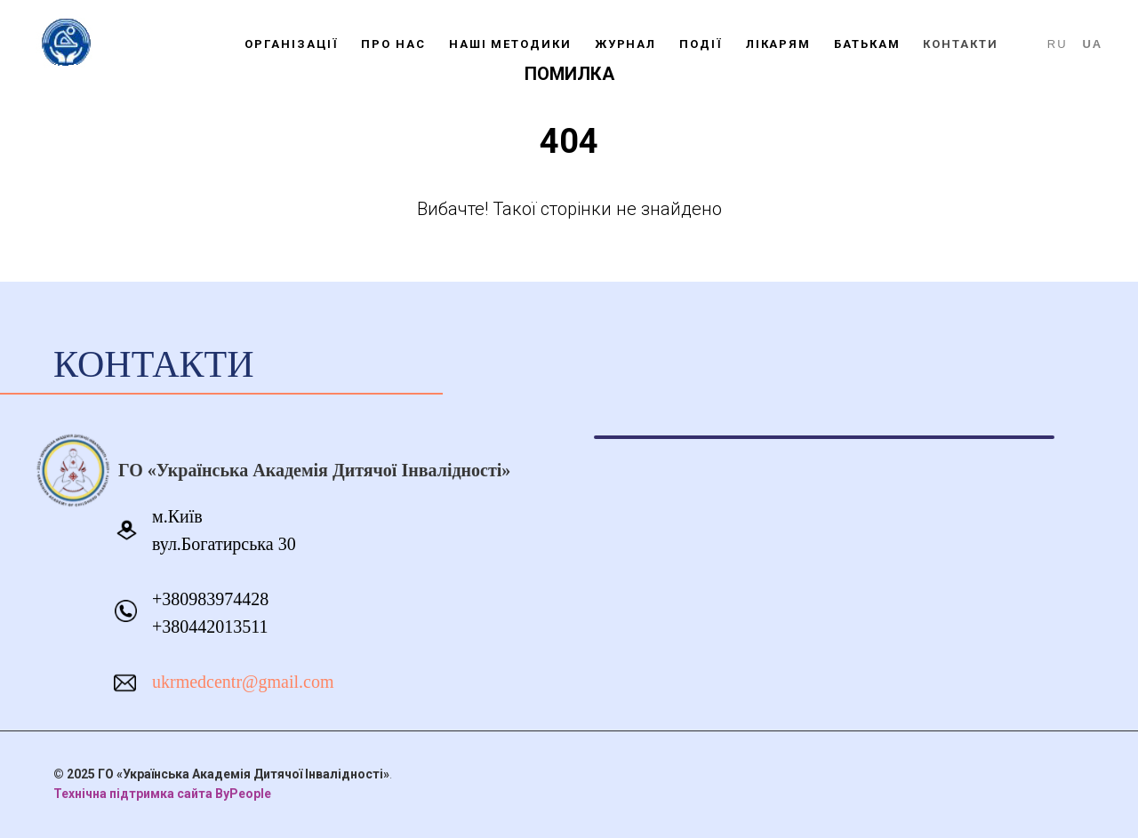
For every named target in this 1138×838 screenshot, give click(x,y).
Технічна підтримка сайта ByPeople (162, 793)
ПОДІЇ (701, 44)
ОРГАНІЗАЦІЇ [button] (291, 44)
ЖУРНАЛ (626, 44)
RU (1057, 44)
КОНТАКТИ (960, 44)
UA (1092, 44)
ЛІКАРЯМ (778, 44)
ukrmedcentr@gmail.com (242, 681)
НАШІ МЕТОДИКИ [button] (510, 44)
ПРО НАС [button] (393, 44)
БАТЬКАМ (867, 44)
